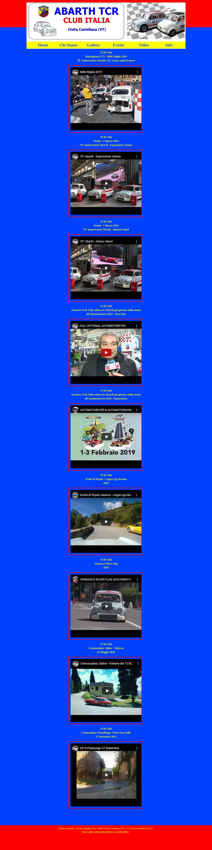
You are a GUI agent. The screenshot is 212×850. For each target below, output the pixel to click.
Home (43, 45)
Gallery (93, 45)
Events (118, 45)
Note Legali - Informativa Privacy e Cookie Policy (105, 831)
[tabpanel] (106, 57)
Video (144, 45)
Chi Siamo (68, 45)
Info (169, 45)
